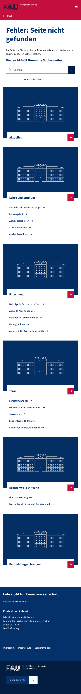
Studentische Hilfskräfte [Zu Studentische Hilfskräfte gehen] (22, 421)
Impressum (9, 648)
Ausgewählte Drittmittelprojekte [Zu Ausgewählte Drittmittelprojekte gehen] (27, 331)
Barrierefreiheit (42, 648)
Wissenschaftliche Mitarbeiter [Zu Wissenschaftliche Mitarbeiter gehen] (25, 407)
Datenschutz (24, 648)
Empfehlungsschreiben (39, 564)
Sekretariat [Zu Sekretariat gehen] (15, 414)
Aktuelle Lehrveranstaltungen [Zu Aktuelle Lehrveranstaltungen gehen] (25, 207)
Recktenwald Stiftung (39, 488)
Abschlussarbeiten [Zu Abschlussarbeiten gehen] (19, 221)
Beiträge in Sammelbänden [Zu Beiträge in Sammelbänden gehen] (23, 317)
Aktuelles (39, 137)
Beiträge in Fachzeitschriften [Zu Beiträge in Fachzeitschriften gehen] (24, 304)
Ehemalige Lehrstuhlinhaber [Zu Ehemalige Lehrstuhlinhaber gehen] (24, 427)
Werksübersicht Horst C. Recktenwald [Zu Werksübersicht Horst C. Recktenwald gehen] (29, 504)
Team (39, 391)
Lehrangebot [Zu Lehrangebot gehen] (16, 214)
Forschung (39, 294)
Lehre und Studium (39, 197)
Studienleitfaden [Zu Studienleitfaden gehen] (18, 227)
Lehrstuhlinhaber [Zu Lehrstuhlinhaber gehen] (18, 401)
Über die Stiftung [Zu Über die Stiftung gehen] (18, 497)
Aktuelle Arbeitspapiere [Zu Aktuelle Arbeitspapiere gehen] (22, 311)
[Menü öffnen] (76, 7)
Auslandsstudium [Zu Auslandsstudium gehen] (18, 234)
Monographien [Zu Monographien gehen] (17, 324)
